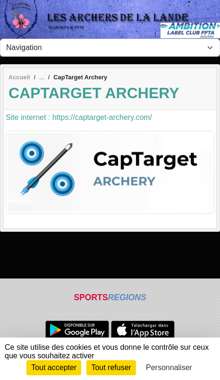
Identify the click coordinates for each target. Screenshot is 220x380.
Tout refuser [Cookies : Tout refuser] (111, 367)
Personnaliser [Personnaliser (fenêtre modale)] (169, 367)
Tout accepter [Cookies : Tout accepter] (53, 367)
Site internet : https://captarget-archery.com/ (79, 117)
